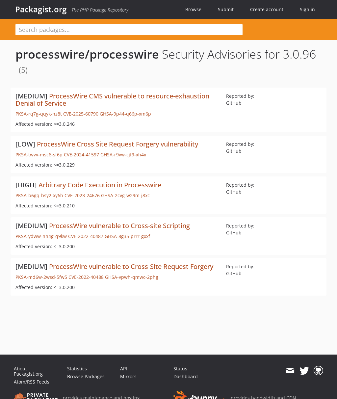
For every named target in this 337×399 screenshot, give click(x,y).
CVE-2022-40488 (86, 277)
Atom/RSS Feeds (31, 382)
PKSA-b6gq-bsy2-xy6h (39, 195)
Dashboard (185, 376)
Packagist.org (40, 9)
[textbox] (129, 29)
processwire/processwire (87, 54)
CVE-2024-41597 (81, 154)
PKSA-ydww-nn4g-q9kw (41, 236)
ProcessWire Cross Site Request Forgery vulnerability (117, 144)
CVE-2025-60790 (80, 114)
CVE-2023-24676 (82, 195)
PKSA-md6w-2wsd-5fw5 (41, 277)
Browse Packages (86, 376)
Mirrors (128, 376)
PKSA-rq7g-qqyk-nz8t (38, 114)
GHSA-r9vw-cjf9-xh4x (123, 154)
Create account (266, 9)
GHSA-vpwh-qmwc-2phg (131, 277)
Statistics (77, 368)
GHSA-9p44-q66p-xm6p (125, 114)
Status (180, 368)
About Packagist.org (28, 371)
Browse (193, 9)
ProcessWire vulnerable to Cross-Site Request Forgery (131, 266)
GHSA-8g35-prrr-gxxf (127, 236)
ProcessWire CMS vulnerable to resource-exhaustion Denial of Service (112, 100)
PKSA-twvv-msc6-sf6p (39, 154)
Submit (226, 9)
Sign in (307, 9)
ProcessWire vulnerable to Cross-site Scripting (119, 225)
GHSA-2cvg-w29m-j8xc (125, 195)
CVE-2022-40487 (85, 236)
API (123, 368)
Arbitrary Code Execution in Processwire (100, 184)
